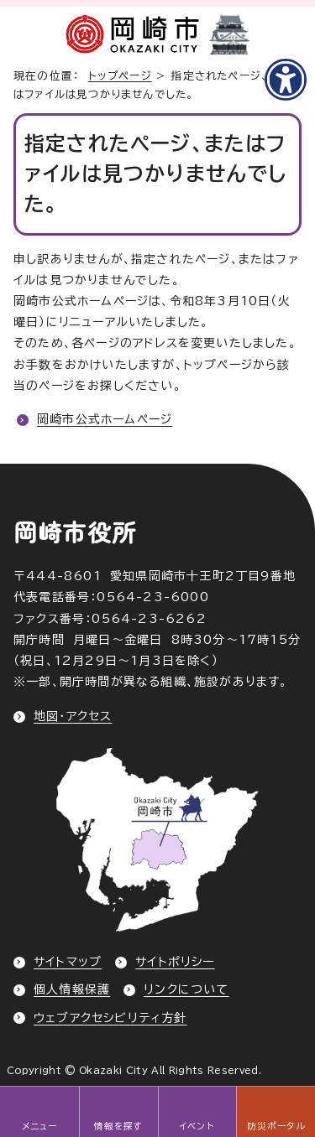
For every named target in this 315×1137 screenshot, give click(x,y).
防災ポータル (276, 1126)
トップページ (120, 75)
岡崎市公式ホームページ (104, 419)
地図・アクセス (73, 716)
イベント (197, 1126)
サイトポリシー (174, 962)
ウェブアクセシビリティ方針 (110, 1018)
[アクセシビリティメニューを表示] (286, 80)
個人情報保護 (72, 989)
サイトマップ (68, 962)
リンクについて (186, 989)
